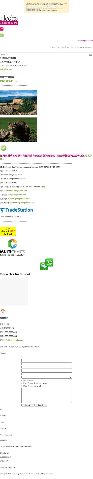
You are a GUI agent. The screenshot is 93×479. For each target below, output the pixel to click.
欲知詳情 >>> (6, 69)
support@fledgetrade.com (19, 199)
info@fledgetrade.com (17, 195)
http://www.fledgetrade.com (15, 191)
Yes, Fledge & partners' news (35, 383)
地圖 (43, 187)
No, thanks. (28, 380)
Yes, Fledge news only (33, 386)
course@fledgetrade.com (23, 203)
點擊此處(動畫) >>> (8, 81)
